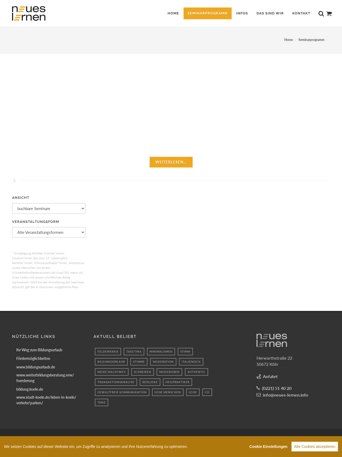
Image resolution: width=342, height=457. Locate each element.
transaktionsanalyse (116, 382)
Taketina (134, 351)
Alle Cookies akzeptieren (314, 447)
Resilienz (150, 382)
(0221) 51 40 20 (277, 388)
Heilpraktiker (177, 382)
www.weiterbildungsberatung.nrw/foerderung (45, 378)
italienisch (191, 361)
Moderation (163, 361)
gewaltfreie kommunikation (122, 392)
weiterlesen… (171, 162)
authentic (196, 372)
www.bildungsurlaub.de (35, 367)
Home (288, 40)
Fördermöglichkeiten (33, 358)
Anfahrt (270, 376)
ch (207, 392)
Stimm (185, 351)
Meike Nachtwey (112, 372)
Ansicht (20, 198)
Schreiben (142, 372)
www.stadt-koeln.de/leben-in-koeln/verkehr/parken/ (46, 400)
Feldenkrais (108, 351)
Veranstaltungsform (35, 222)
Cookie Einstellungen (268, 447)
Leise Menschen (168, 392)
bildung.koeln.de (29, 389)
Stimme (139, 361)
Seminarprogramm (311, 40)
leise (193, 392)
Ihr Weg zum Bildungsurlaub (39, 350)
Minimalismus (161, 351)
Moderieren (169, 372)
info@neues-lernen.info (285, 394)
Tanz (102, 402)
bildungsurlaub (111, 361)
